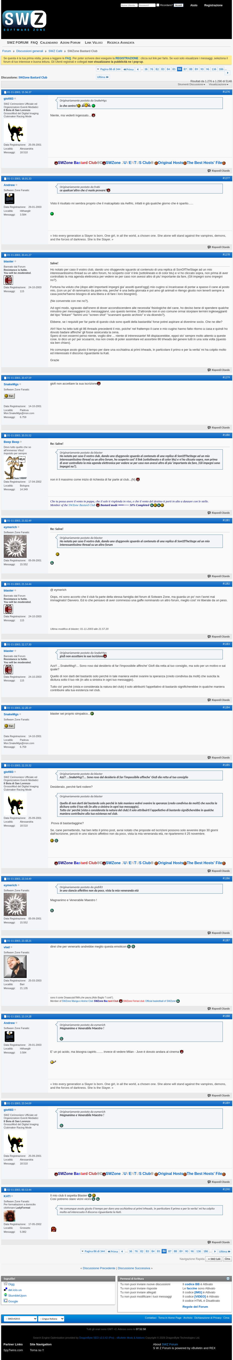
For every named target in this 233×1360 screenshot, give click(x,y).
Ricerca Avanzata (121, 42)
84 (168, 69)
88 (190, 69)
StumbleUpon (17, 1295)
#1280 (226, 435)
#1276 (226, 91)
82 (157, 69)
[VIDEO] (200, 1296)
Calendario (49, 42)
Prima (128, 69)
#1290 (226, 1189)
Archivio (187, 1317)
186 (221, 69)
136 (214, 69)
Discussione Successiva (134, 1268)
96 (207, 69)
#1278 (226, 254)
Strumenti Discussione (190, 84)
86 (179, 69)
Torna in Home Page (169, 1317)
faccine (192, 1288)
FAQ (34, 42)
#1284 (226, 707)
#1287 (226, 940)
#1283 (226, 644)
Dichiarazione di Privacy (207, 1317)
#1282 (226, 583)
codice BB (192, 1284)
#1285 (226, 765)
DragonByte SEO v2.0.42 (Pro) (96, 1337)
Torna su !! (37, 1350)
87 (185, 69)
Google (13, 1301)
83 (162, 69)
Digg (11, 1284)
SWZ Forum (170, 1344)
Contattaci (151, 1317)
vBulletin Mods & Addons (130, 1337)
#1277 (226, 178)
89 (196, 69)
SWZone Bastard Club (33, 77)
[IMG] (198, 1292)
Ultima (103, 77)
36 (146, 69)
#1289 (226, 1103)
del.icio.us (15, 1290)
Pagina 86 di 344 (110, 69)
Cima (227, 1259)
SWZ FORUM (17, 42)
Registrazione (213, 5)
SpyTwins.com (13, 1350)
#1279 (226, 377)
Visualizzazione (217, 84)
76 (151, 69)
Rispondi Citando (219, 170)
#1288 (226, 1016)
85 (174, 69)
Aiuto (194, 5)
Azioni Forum (70, 42)
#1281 (226, 520)
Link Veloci (94, 42)
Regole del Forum (195, 1306)
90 (202, 69)
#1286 (226, 878)
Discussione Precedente (99, 1268)
